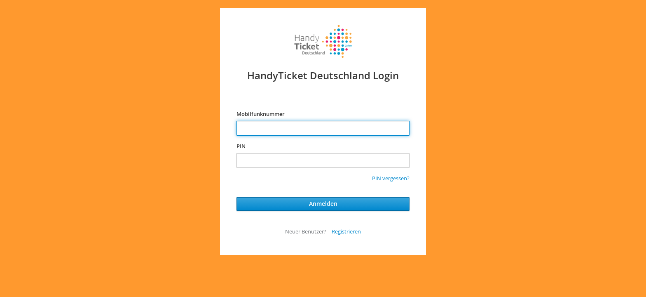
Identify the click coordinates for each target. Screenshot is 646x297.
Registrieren (346, 231)
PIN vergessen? (391, 178)
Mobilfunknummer (260, 114)
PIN (241, 146)
